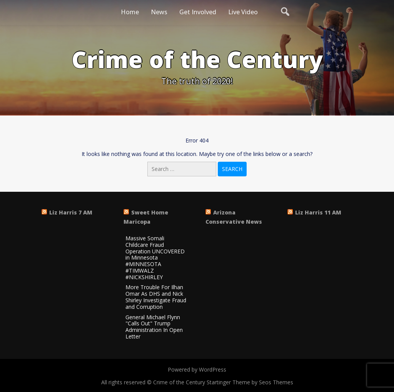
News (159, 12)
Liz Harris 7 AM (70, 212)
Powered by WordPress (197, 369)
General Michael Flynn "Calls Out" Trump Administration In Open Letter (154, 327)
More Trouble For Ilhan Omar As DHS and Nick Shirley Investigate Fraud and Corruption (155, 297)
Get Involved (197, 12)
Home (130, 12)
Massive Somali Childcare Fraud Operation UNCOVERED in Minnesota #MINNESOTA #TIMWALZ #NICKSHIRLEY (155, 258)
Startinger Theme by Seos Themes (250, 382)
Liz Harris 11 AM (318, 212)
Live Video (243, 12)
